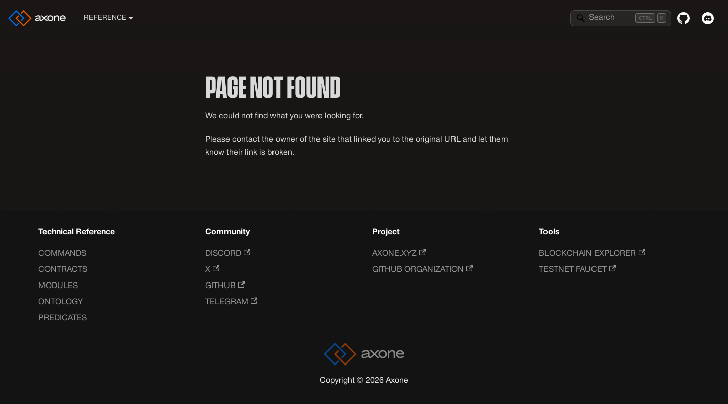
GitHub (225, 286)
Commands (62, 253)
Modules (58, 286)
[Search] (620, 18)
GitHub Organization (422, 269)
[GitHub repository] (683, 18)
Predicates (62, 318)
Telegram (231, 302)
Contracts (62, 269)
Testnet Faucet (577, 269)
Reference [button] (105, 18)
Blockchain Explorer (592, 253)
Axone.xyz (399, 253)
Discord (227, 253)
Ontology (60, 302)
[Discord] (708, 18)
